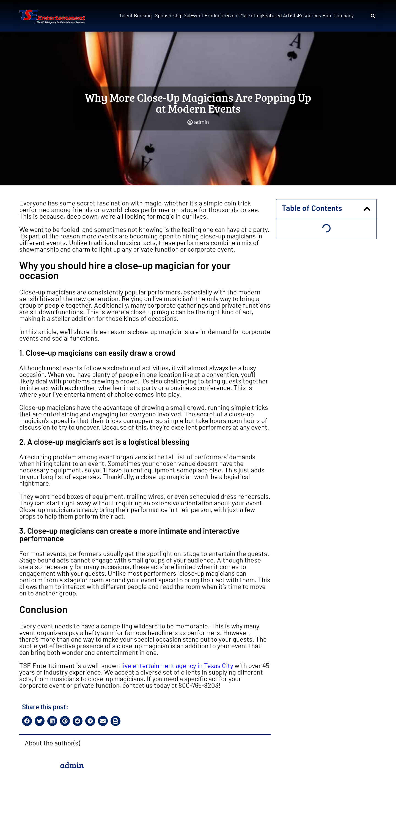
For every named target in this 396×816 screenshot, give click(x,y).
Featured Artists (278, 15)
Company (344, 15)
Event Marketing (242, 15)
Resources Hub (314, 15)
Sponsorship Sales (171, 15)
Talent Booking (135, 15)
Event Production (207, 15)
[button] (373, 16)
